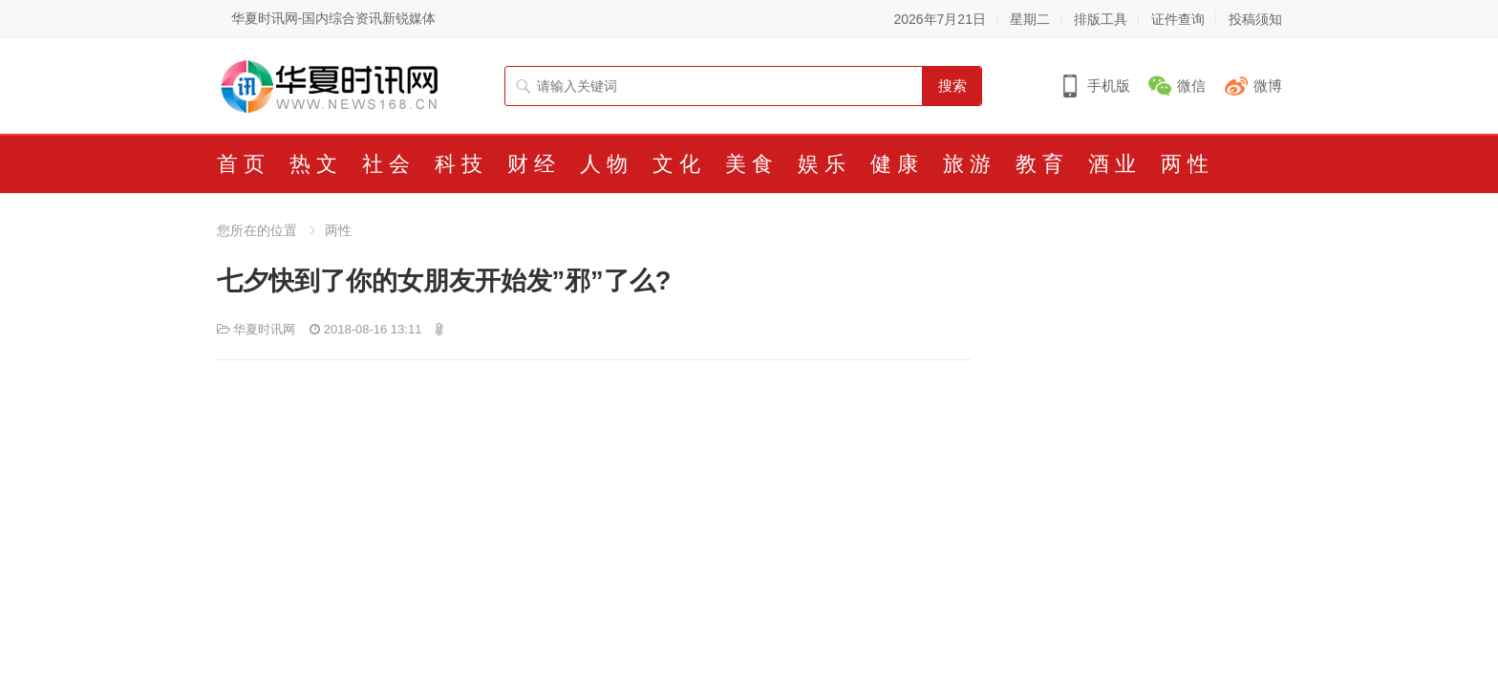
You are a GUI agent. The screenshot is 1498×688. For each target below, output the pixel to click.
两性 (338, 230)
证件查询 (1178, 19)
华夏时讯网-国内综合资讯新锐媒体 (334, 18)
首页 (243, 164)
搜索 (952, 85)
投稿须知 (1255, 19)
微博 (1267, 85)
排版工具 (1100, 19)
